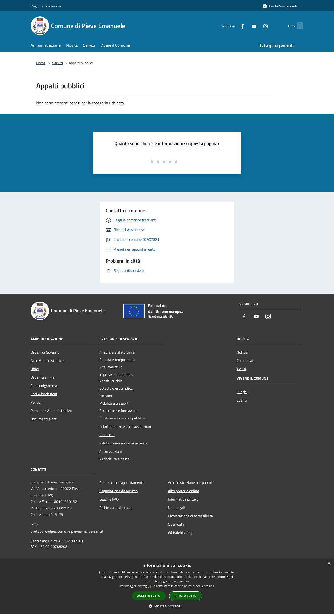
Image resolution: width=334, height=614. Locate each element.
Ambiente (107, 434)
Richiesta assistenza (115, 507)
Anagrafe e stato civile (117, 352)
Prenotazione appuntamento (121, 482)
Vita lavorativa (110, 367)
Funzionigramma (44, 385)
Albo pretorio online (183, 491)
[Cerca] (297, 25)
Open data (176, 524)
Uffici (35, 369)
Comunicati (245, 360)
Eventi (242, 400)
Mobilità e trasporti (114, 403)
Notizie (242, 352)
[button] (167, 606)
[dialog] (167, 586)
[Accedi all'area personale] (280, 6)
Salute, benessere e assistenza (123, 443)
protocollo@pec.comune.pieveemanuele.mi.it (67, 531)
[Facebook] (233, 26)
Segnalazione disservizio (118, 491)
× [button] (329, 563)
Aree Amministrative (47, 360)
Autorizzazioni (110, 451)
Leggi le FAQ (109, 499)
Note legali (176, 507)
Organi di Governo (45, 352)
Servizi (57, 63)
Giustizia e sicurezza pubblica (122, 418)
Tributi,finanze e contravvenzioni (125, 426)
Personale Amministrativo (51, 410)
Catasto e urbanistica (116, 388)
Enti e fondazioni (44, 394)
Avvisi (241, 369)
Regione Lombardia (46, 6)
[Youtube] (245, 26)
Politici (36, 402)
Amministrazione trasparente (191, 482)
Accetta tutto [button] (149, 596)
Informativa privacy (183, 499)
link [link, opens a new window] (211, 586)
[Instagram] (256, 26)
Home (40, 63)
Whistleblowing (180, 532)
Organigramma (42, 377)
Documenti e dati (44, 419)
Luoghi (242, 392)
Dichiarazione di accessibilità (190, 516)
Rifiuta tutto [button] (186, 596)
